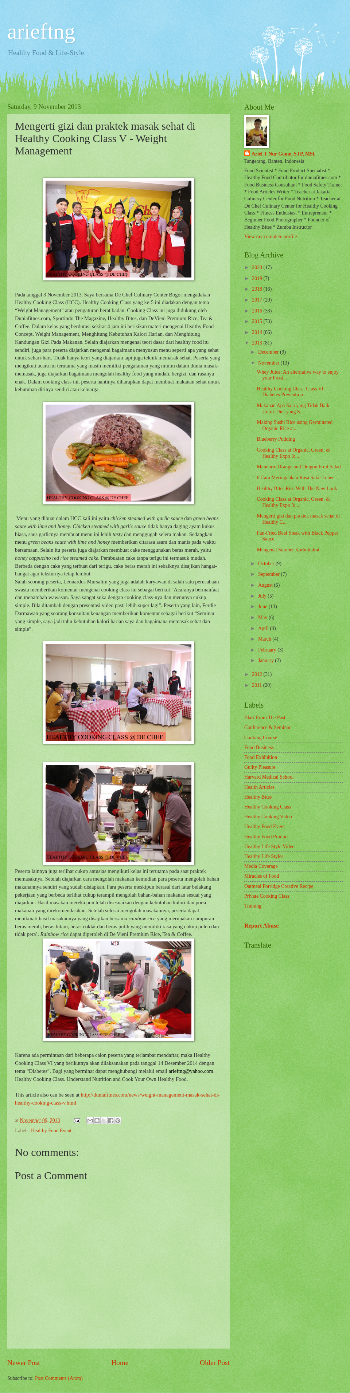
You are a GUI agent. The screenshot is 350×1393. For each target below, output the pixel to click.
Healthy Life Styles (263, 856)
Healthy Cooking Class (267, 807)
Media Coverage (261, 866)
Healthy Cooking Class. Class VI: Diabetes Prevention (290, 392)
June (263, 606)
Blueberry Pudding (276, 439)
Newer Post (23, 1362)
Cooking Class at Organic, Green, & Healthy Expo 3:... (293, 453)
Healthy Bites (258, 797)
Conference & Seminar (267, 727)
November (269, 363)
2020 (257, 267)
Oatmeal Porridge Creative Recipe (279, 886)
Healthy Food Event (51, 1130)
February (267, 650)
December (269, 352)
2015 (257, 321)
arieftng (41, 31)
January (266, 660)
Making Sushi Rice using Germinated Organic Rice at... (294, 425)
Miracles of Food (261, 876)
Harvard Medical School (269, 777)
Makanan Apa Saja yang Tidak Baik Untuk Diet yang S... (293, 408)
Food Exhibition (260, 757)
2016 (257, 311)
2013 (257, 343)
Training (252, 906)
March (265, 639)
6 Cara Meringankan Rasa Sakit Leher (295, 477)
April (264, 628)
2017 (257, 300)
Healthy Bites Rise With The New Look (297, 488)
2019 (257, 278)
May (263, 617)
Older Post (215, 1362)
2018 (257, 289)
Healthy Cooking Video (268, 816)
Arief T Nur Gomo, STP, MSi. (283, 154)
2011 (257, 685)
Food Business (259, 747)
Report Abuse (261, 925)
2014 (257, 332)
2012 (257, 674)
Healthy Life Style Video (269, 846)
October (267, 563)
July (263, 596)
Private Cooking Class (266, 896)
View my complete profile (270, 236)
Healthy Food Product (266, 836)
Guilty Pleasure (259, 767)
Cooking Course (260, 737)
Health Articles (259, 787)
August (266, 585)
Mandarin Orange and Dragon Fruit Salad (299, 466)
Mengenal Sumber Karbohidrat (288, 549)
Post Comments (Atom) (59, 1378)
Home (119, 1362)
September (269, 574)
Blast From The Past (264, 717)
